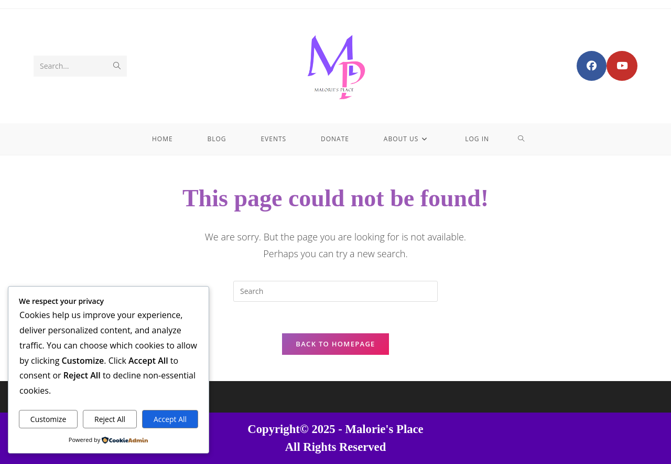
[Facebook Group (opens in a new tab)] (592, 66)
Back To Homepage (335, 344)
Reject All (109, 419)
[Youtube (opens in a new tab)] (622, 66)
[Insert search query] (335, 291)
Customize (48, 419)
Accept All (170, 419)
